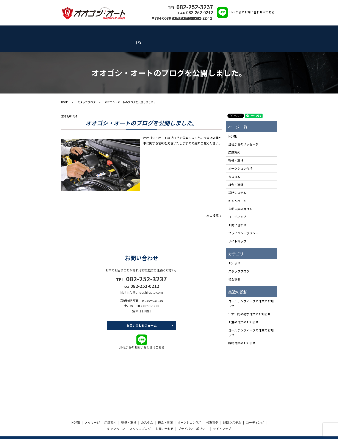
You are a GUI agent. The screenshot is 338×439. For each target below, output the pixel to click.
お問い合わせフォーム (141, 310)
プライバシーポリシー (243, 218)
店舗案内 (94, 30)
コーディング (204, 30)
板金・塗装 (135, 30)
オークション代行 (154, 30)
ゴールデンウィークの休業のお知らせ (251, 288)
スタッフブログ (240, 30)
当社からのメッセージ (243, 129)
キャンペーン (221, 30)
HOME (68, 30)
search (273, 30)
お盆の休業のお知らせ (243, 306)
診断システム (186, 30)
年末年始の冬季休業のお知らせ (249, 298)
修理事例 (171, 30)
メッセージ (80, 30)
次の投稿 (213, 200)
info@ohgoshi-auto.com (145, 277)
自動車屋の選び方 (240, 193)
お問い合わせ (259, 30)
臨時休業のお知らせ (241, 328)
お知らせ (234, 248)
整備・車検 (107, 30)
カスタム (121, 30)
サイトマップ (237, 226)
